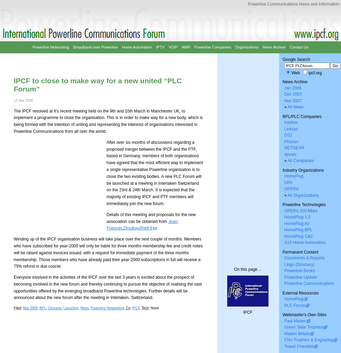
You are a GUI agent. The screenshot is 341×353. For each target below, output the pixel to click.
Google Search (296, 59)
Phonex (291, 141)
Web (296, 73)
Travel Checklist (299, 346)
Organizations (246, 47)
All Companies (300, 160)
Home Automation (137, 47)
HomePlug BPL (298, 229)
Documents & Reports (304, 258)
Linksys (291, 129)
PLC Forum (294, 305)
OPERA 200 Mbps (301, 210)
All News (295, 107)
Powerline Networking (107, 308)
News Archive (274, 47)
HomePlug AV (297, 223)
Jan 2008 (292, 88)
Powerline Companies (212, 47)
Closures (55, 308)
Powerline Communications (309, 283)
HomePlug (294, 176)
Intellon (291, 122)
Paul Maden (295, 321)
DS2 (288, 135)
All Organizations (303, 195)
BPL (43, 308)
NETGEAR (294, 148)
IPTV (160, 47)
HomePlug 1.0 (297, 217)
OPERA (291, 188)
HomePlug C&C (299, 236)
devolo (290, 154)
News (84, 308)
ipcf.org (315, 73)
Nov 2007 (293, 100)
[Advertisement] (94, 59)
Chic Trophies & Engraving (308, 340)
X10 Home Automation (305, 242)
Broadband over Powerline (95, 47)
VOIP (173, 47)
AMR (186, 47)
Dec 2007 (293, 94)
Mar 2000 (30, 308)
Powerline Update (300, 277)
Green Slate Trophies (303, 327)
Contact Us (299, 47)
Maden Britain (297, 333)
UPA (288, 182)
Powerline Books (299, 270)
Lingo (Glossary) (299, 264)
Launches (71, 308)
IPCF (136, 308)
